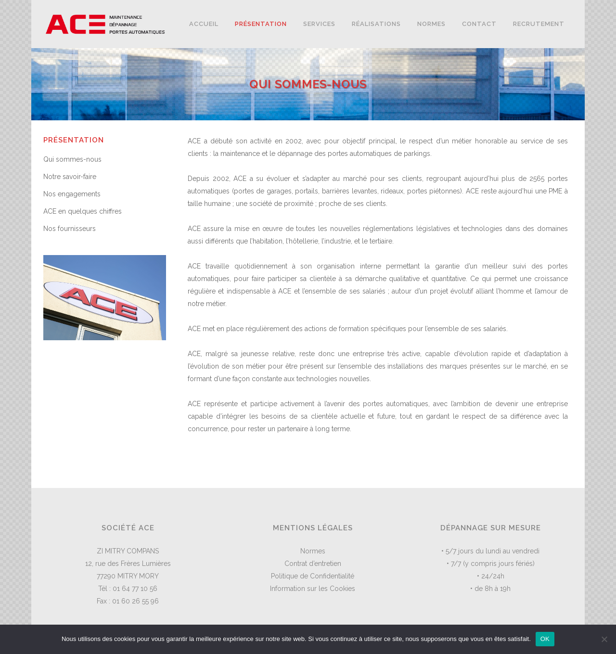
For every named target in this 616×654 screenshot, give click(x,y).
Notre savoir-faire (69, 176)
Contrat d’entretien (312, 563)
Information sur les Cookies (312, 588)
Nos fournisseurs (69, 228)
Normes (312, 551)
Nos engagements (72, 194)
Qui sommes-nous (72, 159)
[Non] (604, 639)
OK (545, 638)
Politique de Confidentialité (312, 576)
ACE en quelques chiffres (82, 211)
